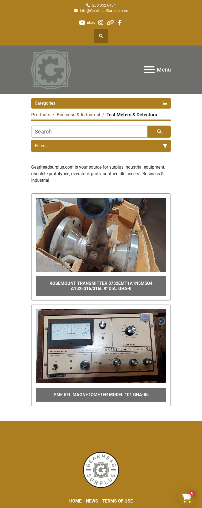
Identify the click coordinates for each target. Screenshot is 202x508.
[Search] (89, 132)
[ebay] (91, 22)
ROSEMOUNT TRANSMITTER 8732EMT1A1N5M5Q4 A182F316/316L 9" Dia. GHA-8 (101, 286)
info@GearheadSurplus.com (104, 10)
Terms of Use (117, 501)
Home (75, 501)
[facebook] (119, 22)
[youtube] (81, 22)
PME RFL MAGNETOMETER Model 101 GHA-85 (101, 394)
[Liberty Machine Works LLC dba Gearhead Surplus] (101, 469)
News (92, 501)
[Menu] (149, 69)
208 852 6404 (104, 5)
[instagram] (100, 22)
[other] (110, 22)
